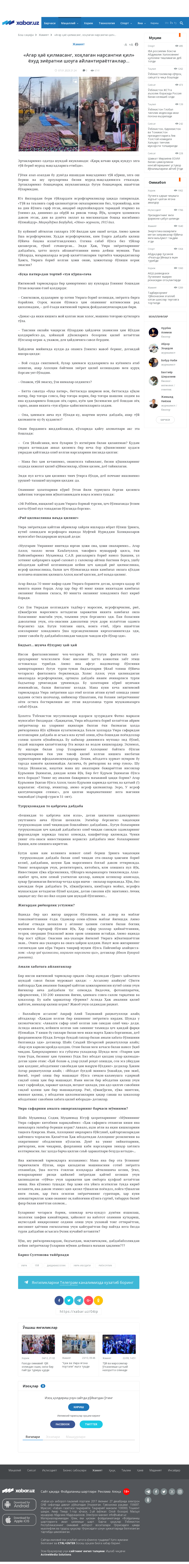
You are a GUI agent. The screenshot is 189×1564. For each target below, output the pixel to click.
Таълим (138, 1474)
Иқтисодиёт (155, 220)
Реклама (104, 1494)
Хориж (88, 23)
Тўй (37, 1265)
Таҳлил (153, 68)
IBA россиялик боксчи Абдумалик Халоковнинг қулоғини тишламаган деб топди (164, 56)
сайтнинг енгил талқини (87, 1553)
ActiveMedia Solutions (56, 1557)
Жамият (44, 35)
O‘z (166, 23)
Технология (107, 23)
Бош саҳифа (26, 35)
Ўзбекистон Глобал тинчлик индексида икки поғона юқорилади (164, 119)
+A (131, 44)
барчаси (165, 430)
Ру (175, 23)
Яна (140, 23)
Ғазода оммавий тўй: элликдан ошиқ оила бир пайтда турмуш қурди (36, 1367)
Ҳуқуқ (123, 1474)
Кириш (155, 23)
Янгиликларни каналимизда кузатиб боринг (82, 1282)
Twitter (92, 1426)
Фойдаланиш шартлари (78, 1494)
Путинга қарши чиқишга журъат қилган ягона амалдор (164, 209)
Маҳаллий (68, 23)
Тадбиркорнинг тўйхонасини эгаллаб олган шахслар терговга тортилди (164, 308)
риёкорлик (105, 1265)
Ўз (171, 23)
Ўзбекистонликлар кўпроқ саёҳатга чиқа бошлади (163, 77)
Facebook (62, 1426)
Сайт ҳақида (50, 1494)
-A (125, 44)
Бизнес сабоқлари (82, 1474)
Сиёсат (153, 88)
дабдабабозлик (56, 1265)
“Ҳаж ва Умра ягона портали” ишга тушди (76, 1363)
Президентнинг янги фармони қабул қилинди (164, 227)
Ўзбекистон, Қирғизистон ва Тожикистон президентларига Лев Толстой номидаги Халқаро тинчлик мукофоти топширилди (165, 144)
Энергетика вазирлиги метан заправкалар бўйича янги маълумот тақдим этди (163, 246)
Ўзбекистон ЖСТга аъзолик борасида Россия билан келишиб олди (163, 98)
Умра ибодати (82, 1265)
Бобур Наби (169, 370)
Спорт (124, 23)
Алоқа (116, 1494)
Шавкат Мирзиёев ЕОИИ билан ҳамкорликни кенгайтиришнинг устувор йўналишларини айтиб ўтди (165, 172)
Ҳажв (153, 1474)
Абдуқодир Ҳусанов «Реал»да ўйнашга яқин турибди (164, 267)
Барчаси (50, 23)
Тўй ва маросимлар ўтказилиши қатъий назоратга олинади (116, 1365)
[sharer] (59, 1300)
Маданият (170, 1474)
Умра (24, 1265)
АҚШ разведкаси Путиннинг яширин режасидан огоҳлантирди (165, 287)
